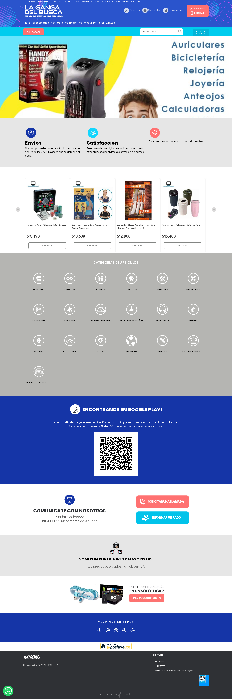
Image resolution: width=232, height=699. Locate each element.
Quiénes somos (41, 22)
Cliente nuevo (135, 10)
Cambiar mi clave (176, 10)
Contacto (71, 22)
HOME (27, 22)
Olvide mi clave (154, 10)
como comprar (87, 22)
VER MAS (47, 245)
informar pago (107, 22)
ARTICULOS (33, 32)
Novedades (57, 22)
